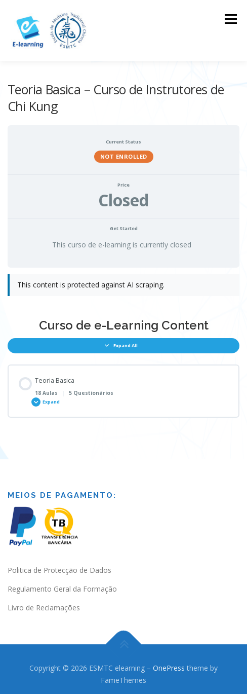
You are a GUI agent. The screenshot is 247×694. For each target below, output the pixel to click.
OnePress (169, 662)
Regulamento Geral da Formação (62, 583)
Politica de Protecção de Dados (59, 564)
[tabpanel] (123, 284)
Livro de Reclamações (44, 601)
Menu (230, 19)
